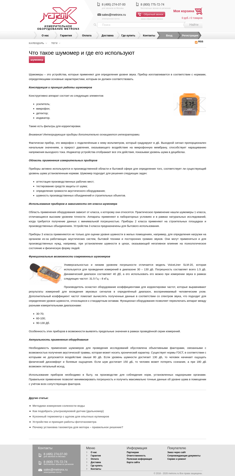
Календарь (36, 43)
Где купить (128, 35)
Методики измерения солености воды (59, 405)
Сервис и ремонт (176, 459)
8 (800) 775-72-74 (152, 4)
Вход (169, 35)
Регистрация (190, 35)
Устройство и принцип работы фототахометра (64, 421)
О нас (45, 35)
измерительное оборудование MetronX (58, 27)
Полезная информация (139, 459)
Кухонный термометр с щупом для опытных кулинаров (71, 416)
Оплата (86, 35)
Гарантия (66, 35)
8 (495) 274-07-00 (113, 4)
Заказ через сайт (176, 452)
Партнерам (133, 452)
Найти (193, 24)
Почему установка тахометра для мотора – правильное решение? (78, 427)
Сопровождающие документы (183, 455)
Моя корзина (183, 11)
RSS (199, 41)
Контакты (149, 35)
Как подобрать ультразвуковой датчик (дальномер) (68, 411)
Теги (54, 43)
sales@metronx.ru (114, 14)
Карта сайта (133, 462)
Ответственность (136, 455)
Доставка (107, 35)
